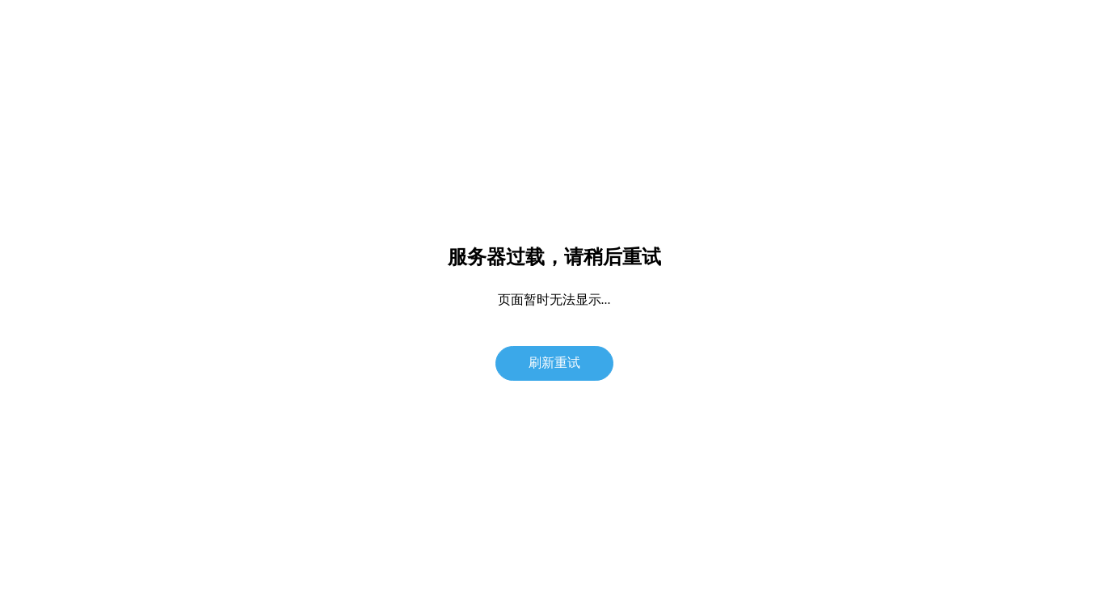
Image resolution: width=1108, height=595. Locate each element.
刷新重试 (554, 362)
